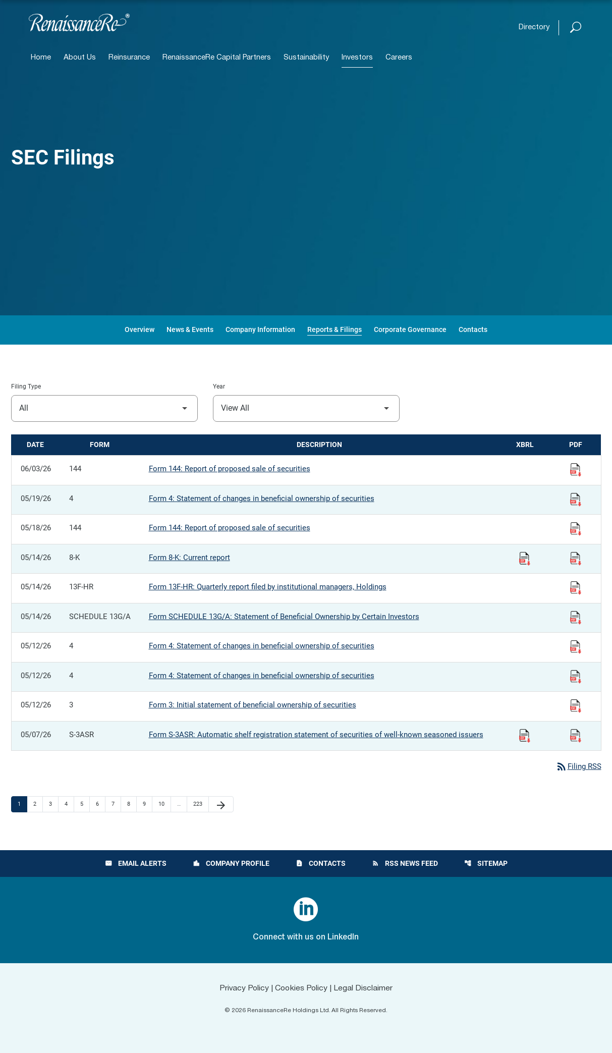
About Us (80, 57)
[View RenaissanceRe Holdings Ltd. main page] (79, 22)
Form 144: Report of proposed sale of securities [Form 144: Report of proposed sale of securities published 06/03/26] (229, 468)
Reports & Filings (334, 329)
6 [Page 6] (100, 804)
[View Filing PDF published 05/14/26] (576, 558)
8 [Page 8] (132, 804)
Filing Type (26, 386)
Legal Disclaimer (364, 988)
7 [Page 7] (116, 804)
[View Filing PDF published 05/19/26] (576, 499)
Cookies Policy (301, 988)
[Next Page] (221, 805)
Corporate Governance (410, 329)
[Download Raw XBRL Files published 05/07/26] (525, 735)
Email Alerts (135, 864)
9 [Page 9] (147, 804)
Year (219, 386)
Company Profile (231, 864)
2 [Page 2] (38, 804)
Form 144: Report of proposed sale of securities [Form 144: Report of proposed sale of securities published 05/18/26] (229, 527)
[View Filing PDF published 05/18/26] (576, 528)
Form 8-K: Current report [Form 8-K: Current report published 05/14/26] (189, 557)
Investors (357, 57)
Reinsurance (129, 57)
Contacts (473, 329)
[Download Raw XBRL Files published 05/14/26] (525, 558)
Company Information (260, 329)
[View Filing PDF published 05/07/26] (576, 735)
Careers (398, 57)
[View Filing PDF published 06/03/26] (576, 469)
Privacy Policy (243, 988)
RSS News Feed (405, 864)
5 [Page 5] (85, 804)
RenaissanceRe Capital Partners (216, 57)
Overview (139, 329)
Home (41, 57)
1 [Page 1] (22, 804)
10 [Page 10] (164, 804)
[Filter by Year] (306, 408)
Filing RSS (578, 766)
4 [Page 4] (69, 804)
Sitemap (486, 864)
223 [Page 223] (199, 804)
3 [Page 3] (53, 804)
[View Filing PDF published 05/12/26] (576, 646)
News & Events (189, 329)
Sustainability (306, 57)
